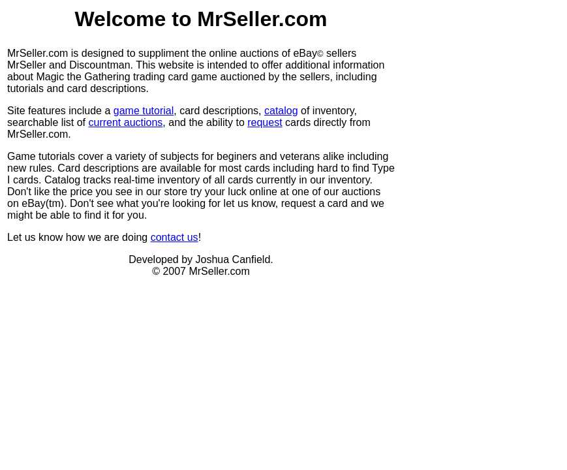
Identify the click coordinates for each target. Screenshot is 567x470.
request (264, 122)
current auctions (126, 122)
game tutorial (144, 110)
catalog (281, 110)
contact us (174, 237)
